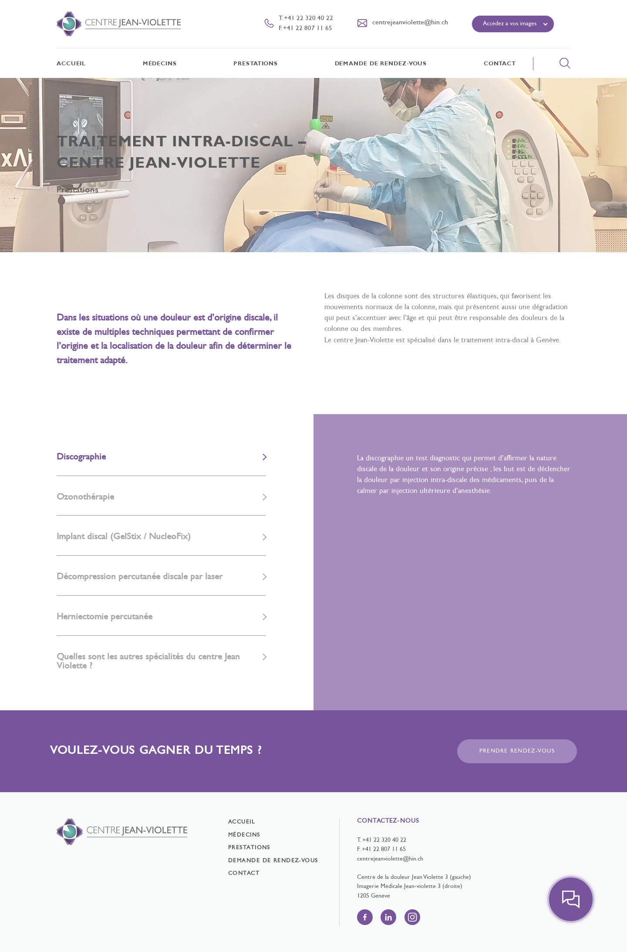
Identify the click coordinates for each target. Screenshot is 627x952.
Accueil (71, 64)
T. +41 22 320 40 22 (306, 18)
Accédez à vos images (509, 24)
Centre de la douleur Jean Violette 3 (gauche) (414, 877)
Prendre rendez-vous (517, 751)
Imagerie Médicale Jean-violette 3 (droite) (409, 886)
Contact (500, 64)
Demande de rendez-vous (381, 64)
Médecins (160, 64)
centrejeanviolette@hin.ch (390, 859)
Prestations (255, 64)
